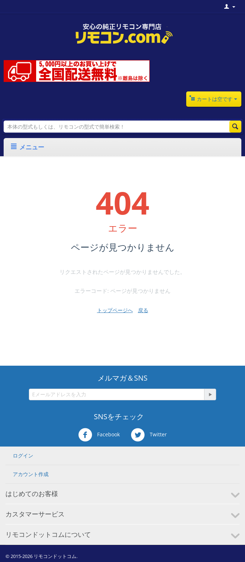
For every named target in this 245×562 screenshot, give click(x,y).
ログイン (23, 455)
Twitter (149, 435)
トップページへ (115, 310)
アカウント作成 (31, 474)
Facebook (99, 435)
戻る (143, 310)
